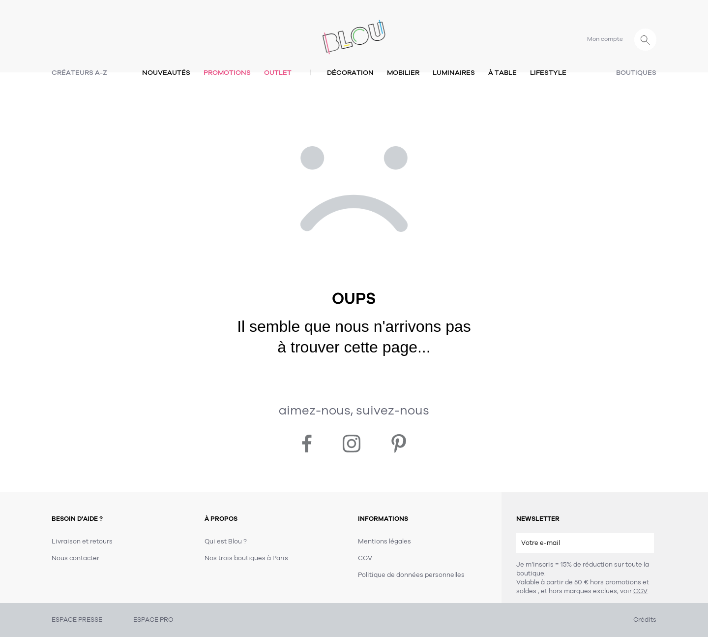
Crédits (644, 619)
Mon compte (605, 39)
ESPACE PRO (153, 619)
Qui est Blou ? (226, 541)
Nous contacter (75, 558)
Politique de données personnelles (411, 575)
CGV (640, 591)
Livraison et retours (82, 541)
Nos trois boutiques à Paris (246, 558)
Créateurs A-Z (79, 72)
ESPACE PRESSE (77, 619)
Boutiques (636, 72)
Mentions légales (384, 541)
